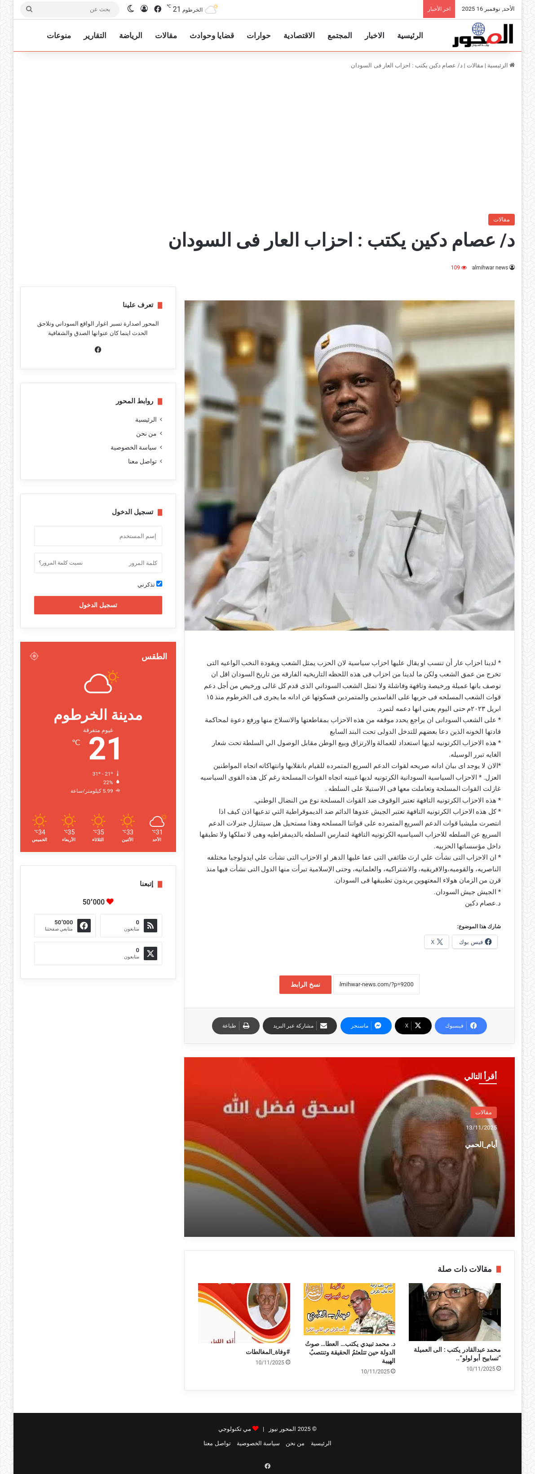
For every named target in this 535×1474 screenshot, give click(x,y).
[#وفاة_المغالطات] (244, 1313)
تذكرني (149, 584)
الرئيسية (410, 35)
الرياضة (130, 35)
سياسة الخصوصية (134, 447)
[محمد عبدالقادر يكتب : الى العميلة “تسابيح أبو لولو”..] (455, 1312)
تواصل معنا (142, 461)
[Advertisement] (267, 142)
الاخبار (375, 35)
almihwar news (490, 268)
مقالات (166, 35)
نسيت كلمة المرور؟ (61, 563)
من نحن (146, 433)
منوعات (59, 35)
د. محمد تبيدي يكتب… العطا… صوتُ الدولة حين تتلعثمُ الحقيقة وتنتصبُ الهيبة (350, 1352)
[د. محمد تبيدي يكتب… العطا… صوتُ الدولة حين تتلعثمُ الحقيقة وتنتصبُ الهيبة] (350, 1309)
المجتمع (339, 35)
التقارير (95, 35)
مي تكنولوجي (234, 1428)
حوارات (259, 35)
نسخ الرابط (305, 984)
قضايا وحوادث (212, 35)
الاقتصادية (299, 35)
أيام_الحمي (466, 1142)
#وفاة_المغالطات (268, 1351)
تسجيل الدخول (98, 605)
